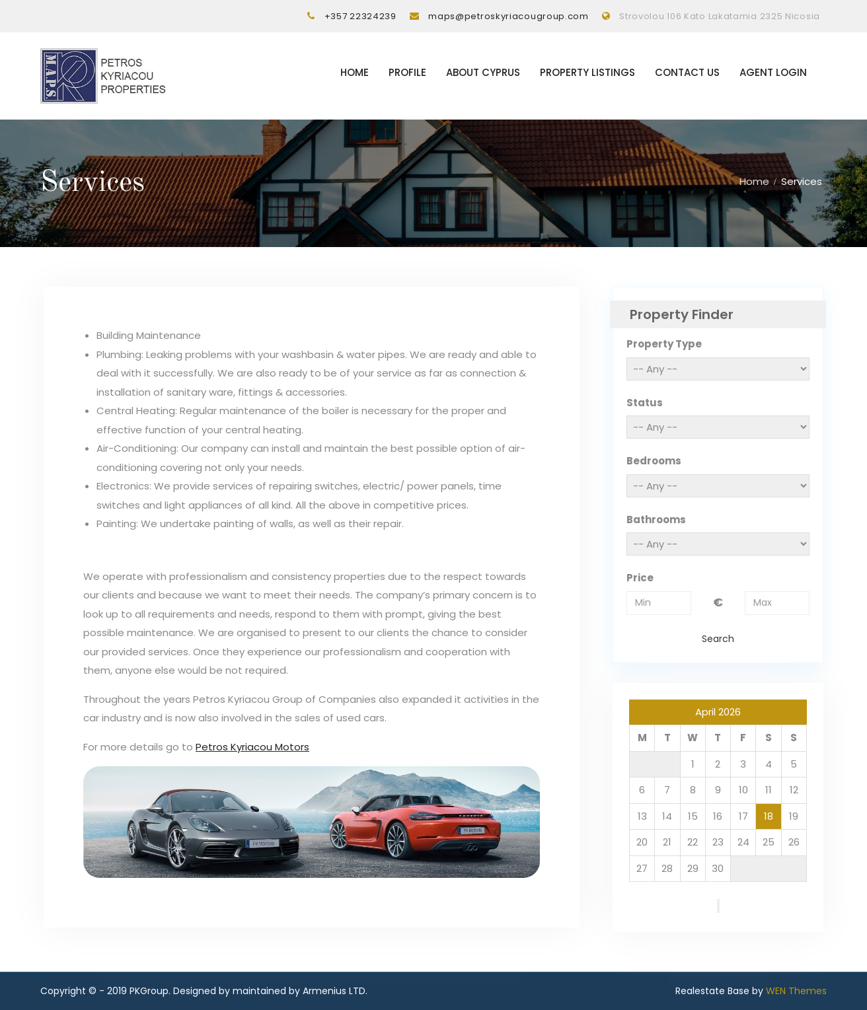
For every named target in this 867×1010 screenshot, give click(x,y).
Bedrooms (653, 461)
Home (354, 73)
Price (640, 578)
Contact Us (687, 73)
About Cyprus (483, 73)
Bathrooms (656, 519)
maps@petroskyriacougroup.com (508, 16)
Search (718, 638)
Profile (407, 73)
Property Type (664, 344)
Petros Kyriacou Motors (252, 747)
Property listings (587, 73)
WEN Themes (796, 991)
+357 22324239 (360, 16)
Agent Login (773, 73)
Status (644, 403)
